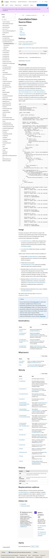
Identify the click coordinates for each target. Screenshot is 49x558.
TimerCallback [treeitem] (5, 148)
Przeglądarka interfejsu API (31, 15)
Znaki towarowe (29, 557)
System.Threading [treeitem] (6, 21)
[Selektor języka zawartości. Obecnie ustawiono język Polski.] (3, 552)
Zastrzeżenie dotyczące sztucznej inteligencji (9, 555)
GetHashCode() (22, 444)
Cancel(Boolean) (22, 381)
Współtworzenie (35, 555)
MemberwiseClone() (23, 452)
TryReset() (21, 461)
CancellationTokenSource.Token (28, 264)
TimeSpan (32, 343)
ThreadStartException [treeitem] (7, 139)
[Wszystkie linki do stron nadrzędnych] (20, 15)
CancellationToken (28, 47)
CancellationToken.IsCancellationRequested (38, 269)
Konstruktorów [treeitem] (6, 45)
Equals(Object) (22, 439)
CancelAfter (28, 246)
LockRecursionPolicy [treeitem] (6, 83)
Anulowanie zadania (25, 506)
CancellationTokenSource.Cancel (36, 279)
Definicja (21, 27)
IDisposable (27, 60)
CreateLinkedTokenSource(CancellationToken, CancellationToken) (24, 404)
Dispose (37, 289)
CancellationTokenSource (29, 81)
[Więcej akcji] (47, 15)
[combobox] (9, 17)
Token (38, 242)
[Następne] (40, 1)
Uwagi (21, 31)
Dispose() (21, 429)
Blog (29, 555)
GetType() (21, 448)
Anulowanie (23, 504)
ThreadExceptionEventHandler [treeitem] (8, 126)
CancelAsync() (22, 399)
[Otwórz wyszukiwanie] (43, 2)
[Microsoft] (2, 2)
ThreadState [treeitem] (5, 141)
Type (36, 448)
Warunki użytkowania (21, 557)
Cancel (22, 246)
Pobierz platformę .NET (42, 5)
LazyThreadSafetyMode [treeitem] (7, 74)
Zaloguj (46, 1)
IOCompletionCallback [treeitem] (7, 67)
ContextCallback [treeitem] (6, 52)
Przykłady (21, 29)
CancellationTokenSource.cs (27, 44)
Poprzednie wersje (23, 555)
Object (26, 57)
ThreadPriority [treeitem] (5, 135)
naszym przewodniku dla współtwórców (25, 526)
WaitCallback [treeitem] (5, 152)
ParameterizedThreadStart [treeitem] (8, 95)
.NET (23, 15)
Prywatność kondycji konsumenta (7, 557)
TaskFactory (41, 83)
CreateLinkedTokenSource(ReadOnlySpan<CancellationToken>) (24, 425)
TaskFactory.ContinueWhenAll (35, 99)
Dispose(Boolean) (22, 434)
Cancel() (20, 378)
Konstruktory (22, 32)
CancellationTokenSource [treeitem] (9, 43)
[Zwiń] (15, 14)
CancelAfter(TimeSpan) (23, 394)
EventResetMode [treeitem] (6, 56)
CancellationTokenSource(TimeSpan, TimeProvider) (23, 341)
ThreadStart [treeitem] (5, 137)
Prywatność (42, 555)
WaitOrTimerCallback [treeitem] (7, 160)
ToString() (21, 456)
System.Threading (29, 41)
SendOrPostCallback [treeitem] (6, 112)
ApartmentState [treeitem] (6, 25)
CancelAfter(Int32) (22, 388)
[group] (33, 166)
